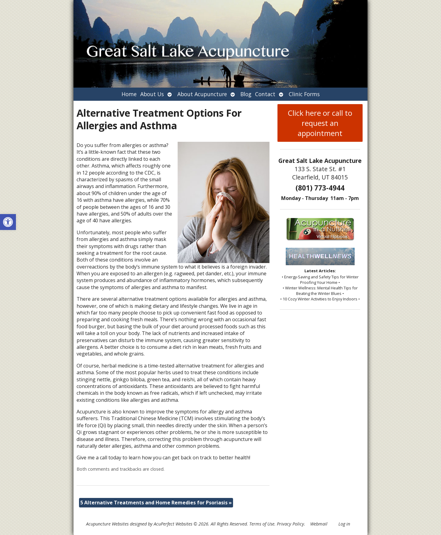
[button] (8, 222)
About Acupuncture (202, 94)
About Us (152, 94)
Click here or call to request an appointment (320, 123)
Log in (344, 524)
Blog (245, 94)
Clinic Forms (304, 94)
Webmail (318, 524)
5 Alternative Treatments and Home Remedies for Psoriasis (156, 502)
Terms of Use (261, 524)
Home (129, 94)
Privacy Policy (290, 524)
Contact (265, 94)
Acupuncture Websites (107, 524)
